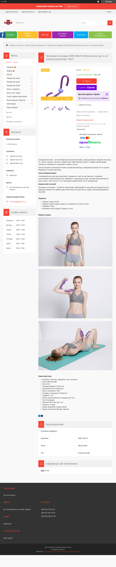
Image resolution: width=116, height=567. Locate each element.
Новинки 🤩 (11, 67)
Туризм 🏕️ (11, 71)
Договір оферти (9, 495)
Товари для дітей (13, 86)
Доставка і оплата (62, 35)
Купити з (87, 88)
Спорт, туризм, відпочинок (35, 45)
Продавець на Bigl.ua (58, 549)
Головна (10, 35)
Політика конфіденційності (71, 551)
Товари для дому (13, 78)
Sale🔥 (9, 75)
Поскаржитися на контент (52, 551)
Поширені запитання (14, 122)
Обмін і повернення (100, 35)
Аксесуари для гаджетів (16, 100)
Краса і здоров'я (13, 89)
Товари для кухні (13, 82)
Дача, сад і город (13, 93)
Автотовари (11, 104)
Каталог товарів (27, 35)
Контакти (81, 35)
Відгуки (9, 117)
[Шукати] (109, 22)
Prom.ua (68, 547)
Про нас (45, 35)
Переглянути (72, 6)
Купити (87, 81)
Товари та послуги (16, 45)
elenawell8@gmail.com (18, 202)
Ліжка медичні (12, 108)
